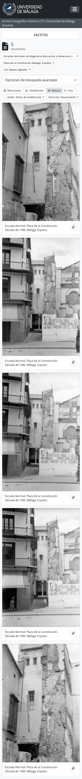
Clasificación (34, 90)
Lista (68, 90)
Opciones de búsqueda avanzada (31, 80)
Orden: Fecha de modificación (24, 97)
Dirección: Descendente (62, 97)
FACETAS (41, 35)
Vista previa (12, 90)
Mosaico (54, 90)
